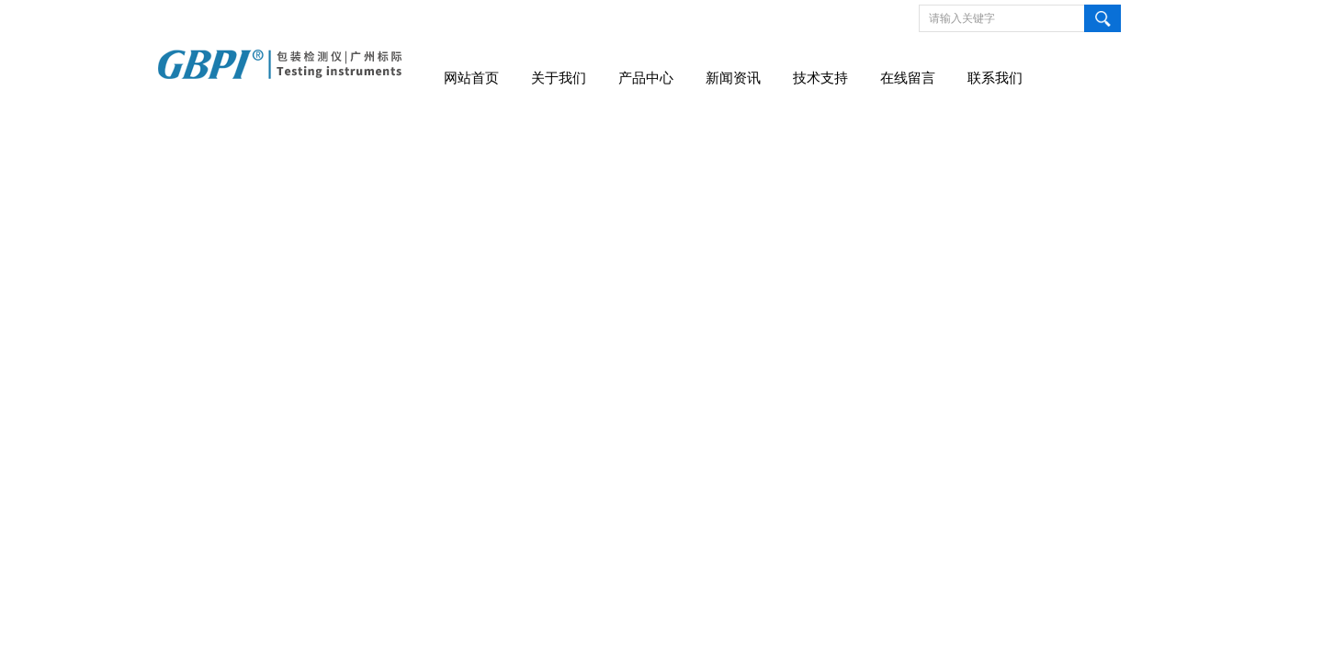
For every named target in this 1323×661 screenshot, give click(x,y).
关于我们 (558, 78)
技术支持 (820, 78)
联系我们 (995, 78)
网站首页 (471, 78)
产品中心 (645, 78)
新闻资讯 (733, 78)
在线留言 (907, 78)
